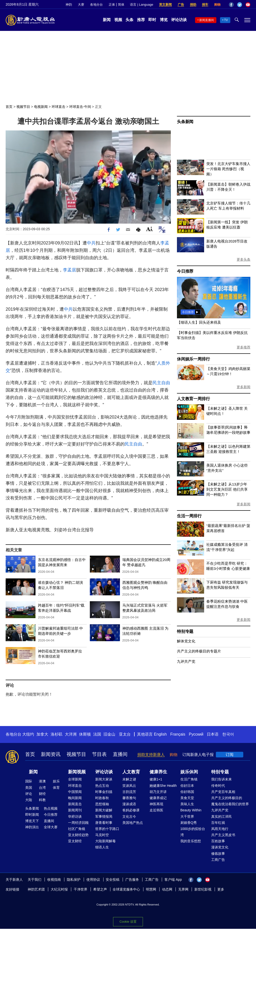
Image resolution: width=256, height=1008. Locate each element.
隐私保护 (74, 879)
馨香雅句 (129, 798)
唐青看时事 (103, 823)
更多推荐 (243, 347)
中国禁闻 (75, 792)
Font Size (149, 229)
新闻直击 (75, 804)
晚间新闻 (75, 798)
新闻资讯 (50, 754)
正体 (112, 4)
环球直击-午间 (80, 107)
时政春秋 (102, 798)
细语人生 (102, 847)
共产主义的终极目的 (226, 798)
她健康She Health (163, 786)
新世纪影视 (202, 889)
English (160, 734)
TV (226, 20)
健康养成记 (158, 798)
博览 (164, 20)
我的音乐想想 (190, 841)
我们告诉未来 (221, 779)
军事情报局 (103, 816)
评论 (28, 794)
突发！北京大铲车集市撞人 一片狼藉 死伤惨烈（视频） (228, 169)
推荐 (141, 20)
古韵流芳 (129, 792)
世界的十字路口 (107, 829)
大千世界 (187, 816)
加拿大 (42, 734)
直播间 (120, 754)
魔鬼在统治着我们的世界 (230, 804)
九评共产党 (186, 661)
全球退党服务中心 (126, 889)
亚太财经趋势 (78, 835)
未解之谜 (129, 779)
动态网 (167, 889)
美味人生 (187, 804)
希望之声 (100, 889)
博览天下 (32, 821)
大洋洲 (71, 734)
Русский (196, 734)
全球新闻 (75, 779)
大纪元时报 (59, 889)
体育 (56, 788)
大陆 (28, 800)
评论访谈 (179, 20)
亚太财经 (75, 841)
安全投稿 (112, 879)
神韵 (69, 4)
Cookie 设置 (127, 921)
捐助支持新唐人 (151, 755)
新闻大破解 (103, 810)
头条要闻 (32, 808)
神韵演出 (32, 827)
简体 (121, 4)
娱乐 (56, 781)
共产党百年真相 (223, 792)
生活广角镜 (189, 779)
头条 (129, 20)
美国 (28, 788)
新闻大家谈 (103, 779)
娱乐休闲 (189, 771)
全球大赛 (51, 827)
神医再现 (156, 804)
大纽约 (28, 734)
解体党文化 (186, 641)
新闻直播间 (206, 20)
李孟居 (69, 270)
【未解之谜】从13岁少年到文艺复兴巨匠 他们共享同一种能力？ (227, 489)
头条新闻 (185, 121)
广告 (181, 4)
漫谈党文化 (219, 847)
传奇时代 (218, 786)
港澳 (42, 781)
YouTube (247, 4)
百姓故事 (218, 841)
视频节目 (23, 107)
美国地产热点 (132, 823)
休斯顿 (85, 734)
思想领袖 (102, 804)
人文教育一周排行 (193, 398)
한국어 (228, 734)
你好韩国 (187, 792)
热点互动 (102, 786)
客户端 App (173, 879)
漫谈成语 (129, 804)
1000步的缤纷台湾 (192, 832)
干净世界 (80, 889)
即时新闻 (32, 815)
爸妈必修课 (131, 810)
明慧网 (151, 889)
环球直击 (58, 107)
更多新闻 (243, 387)
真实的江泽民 (221, 816)
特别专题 (185, 631)
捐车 (205, 4)
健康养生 (158, 771)
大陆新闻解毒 (105, 841)
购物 (217, 4)
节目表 (99, 754)
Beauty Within (190, 810)
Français (177, 734)
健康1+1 (156, 779)
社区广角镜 (76, 829)
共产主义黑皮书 (223, 835)
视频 (118, 20)
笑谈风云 (129, 786)
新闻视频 (77, 771)
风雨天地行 (219, 829)
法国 (97, 734)
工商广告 (218, 860)
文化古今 (129, 816)
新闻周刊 (75, 810)
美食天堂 (187, 798)
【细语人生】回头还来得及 (199, 322)
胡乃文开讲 (158, 792)
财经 (42, 794)
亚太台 (125, 734)
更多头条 (243, 259)
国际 (28, 781)
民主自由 (161, 382)
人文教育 (131, 771)
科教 (42, 800)
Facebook (231, 4)
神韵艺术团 (36, 889)
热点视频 (51, 808)
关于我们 (34, 879)
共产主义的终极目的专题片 (199, 651)
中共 (91, 243)
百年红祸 (218, 823)
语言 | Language (141, 4)
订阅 (229, 755)
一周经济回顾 (78, 823)
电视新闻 (41, 107)
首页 (9, 107)
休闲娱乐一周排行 (193, 359)
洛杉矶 (56, 734)
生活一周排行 (189, 516)
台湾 (42, 788)
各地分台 (96, 4)
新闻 (107, 20)
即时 (152, 20)
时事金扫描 (103, 792)
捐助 (193, 4)
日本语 (213, 734)
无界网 (183, 889)
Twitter (239, 4)
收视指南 (54, 879)
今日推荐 (185, 271)
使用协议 (93, 879)
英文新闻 (165, 4)
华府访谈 (75, 816)
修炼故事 (218, 853)
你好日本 (187, 786)
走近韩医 (156, 810)
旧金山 (109, 734)
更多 (220, 889)
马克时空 (102, 835)
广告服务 (132, 879)
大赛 (81, 4)
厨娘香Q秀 (188, 823)
